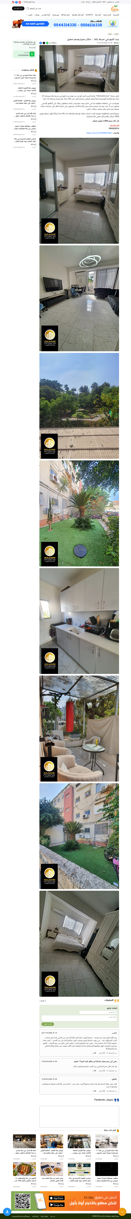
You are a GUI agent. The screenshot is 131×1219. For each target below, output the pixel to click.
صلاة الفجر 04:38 (29, 2)
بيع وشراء (55, 15)
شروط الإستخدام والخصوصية (21, 1216)
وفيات (37, 15)
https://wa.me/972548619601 (99, 133)
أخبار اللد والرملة (78, 15)
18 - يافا (86, 2)
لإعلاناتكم (35, 1216)
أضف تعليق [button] (47, 1024)
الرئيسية (116, 15)
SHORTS (89, 15)
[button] (102, 1053)
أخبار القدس (46, 15)
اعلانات (109, 34)
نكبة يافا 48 (65, 15)
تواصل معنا (44, 1216)
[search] (34, 8)
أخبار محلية (107, 15)
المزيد (30, 15)
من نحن (52, 1216)
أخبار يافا (98, 15)
